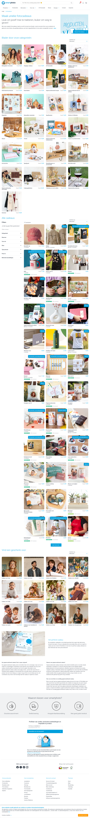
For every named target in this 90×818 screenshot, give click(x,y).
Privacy (26, 791)
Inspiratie (71, 7)
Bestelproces (27, 786)
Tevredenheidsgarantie (51, 782)
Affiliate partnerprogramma (52, 793)
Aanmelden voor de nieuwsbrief (36, 730)
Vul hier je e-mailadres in (34, 725)
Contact (64, 7)
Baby (69, 782)
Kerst (69, 780)
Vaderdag (70, 786)
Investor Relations (28, 799)
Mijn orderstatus (50, 786)
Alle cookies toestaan (83, 815)
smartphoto (27, 780)
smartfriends (49, 790)
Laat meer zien (55, 544)
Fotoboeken (15, 7)
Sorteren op (72, 39)
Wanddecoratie (5, 784)
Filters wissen (5, 229)
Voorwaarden (27, 788)
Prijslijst (26, 797)
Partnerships (49, 795)
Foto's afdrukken (6, 780)
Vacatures (26, 782)
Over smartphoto (29, 777)
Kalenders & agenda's (7, 788)
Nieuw (49, 7)
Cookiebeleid (27, 793)
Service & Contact (50, 780)
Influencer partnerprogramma (53, 797)
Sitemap (26, 784)
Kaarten (4, 790)
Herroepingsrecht (28, 790)
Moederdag (70, 784)
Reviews (26, 795)
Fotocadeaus (5, 786)
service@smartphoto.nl (51, 791)
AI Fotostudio (42, 7)
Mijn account (49, 784)
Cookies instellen (7, 815)
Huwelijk (70, 788)
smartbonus (49, 788)
